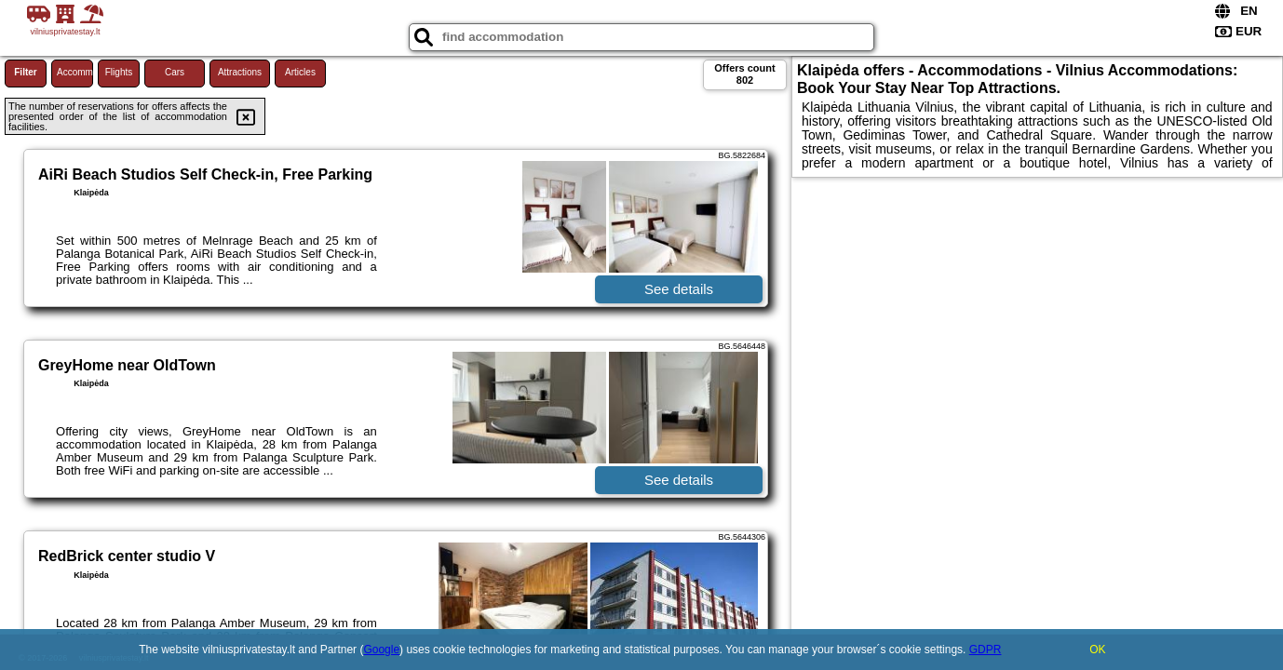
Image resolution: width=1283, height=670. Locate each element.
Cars (174, 72)
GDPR (985, 649)
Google (381, 649)
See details (678, 289)
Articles (300, 72)
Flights (118, 72)
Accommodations (75, 72)
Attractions (240, 72)
